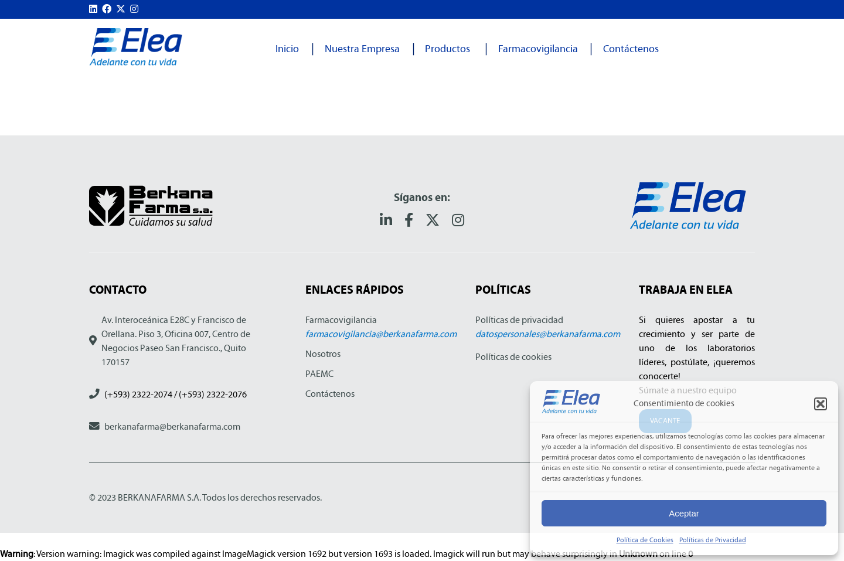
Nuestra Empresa (362, 48)
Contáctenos (631, 48)
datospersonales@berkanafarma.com (547, 333)
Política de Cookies (645, 540)
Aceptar (684, 513)
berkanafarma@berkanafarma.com (172, 426)
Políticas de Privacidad (712, 540)
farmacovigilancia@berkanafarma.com (381, 333)
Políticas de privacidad (519, 319)
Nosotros (323, 353)
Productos (447, 48)
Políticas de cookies (513, 356)
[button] (820, 404)
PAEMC (319, 373)
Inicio (287, 48)
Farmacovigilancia (538, 48)
